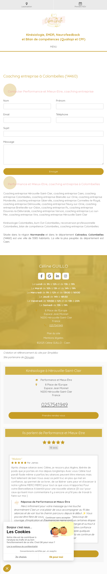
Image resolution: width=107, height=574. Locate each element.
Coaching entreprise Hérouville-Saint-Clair (27, 193)
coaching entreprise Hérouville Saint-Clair (63, 214)
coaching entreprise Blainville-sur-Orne (54, 197)
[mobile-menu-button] (53, 46)
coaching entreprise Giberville (34, 200)
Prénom (60, 100)
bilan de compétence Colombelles (39, 226)
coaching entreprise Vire (23, 214)
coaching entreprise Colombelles (79, 226)
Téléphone (62, 114)
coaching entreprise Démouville (21, 204)
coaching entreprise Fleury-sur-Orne (63, 204)
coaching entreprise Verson (47, 211)
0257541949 (56, 325)
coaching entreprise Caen (68, 193)
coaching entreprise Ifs (54, 207)
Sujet (6, 128)
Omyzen (29, 357)
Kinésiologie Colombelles (18, 222)
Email (6, 114)
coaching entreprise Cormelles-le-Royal (76, 200)
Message (8, 141)
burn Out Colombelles (47, 222)
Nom (6, 100)
